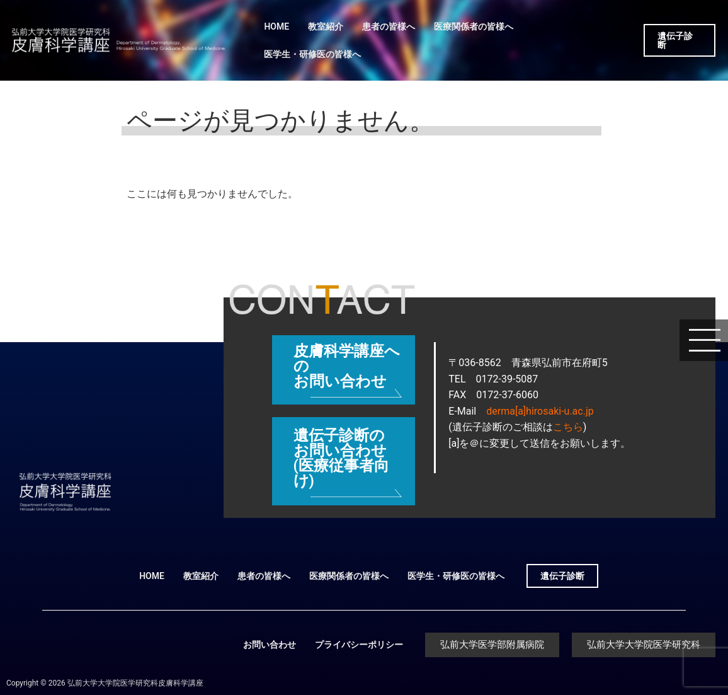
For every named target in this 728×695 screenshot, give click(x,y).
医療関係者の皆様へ (473, 26)
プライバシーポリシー (359, 645)
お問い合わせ (269, 645)
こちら (568, 427)
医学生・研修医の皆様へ (312, 54)
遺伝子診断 (675, 40)
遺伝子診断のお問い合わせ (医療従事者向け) (341, 458)
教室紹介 (325, 26)
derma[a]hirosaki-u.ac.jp (539, 411)
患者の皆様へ (388, 26)
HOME (276, 26)
